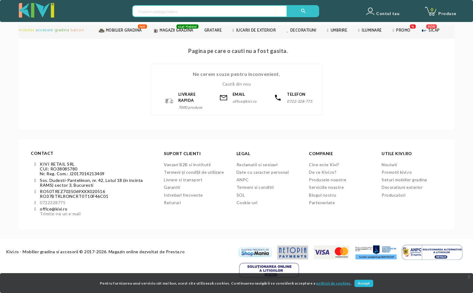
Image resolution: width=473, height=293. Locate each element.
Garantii (172, 187)
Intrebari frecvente (183, 195)
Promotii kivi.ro (397, 172)
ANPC (243, 179)
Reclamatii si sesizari (257, 164)
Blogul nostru (322, 195)
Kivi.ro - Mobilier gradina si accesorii (42, 251)
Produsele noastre (328, 179)
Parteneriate (322, 202)
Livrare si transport (183, 179)
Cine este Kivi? (324, 164)
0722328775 (52, 202)
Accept (364, 283)
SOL (241, 195)
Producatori (394, 195)
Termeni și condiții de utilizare (194, 172)
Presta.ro (175, 251)
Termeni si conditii (255, 187)
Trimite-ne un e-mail (60, 213)
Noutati (389, 164)
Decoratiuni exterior (402, 187)
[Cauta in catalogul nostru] (210, 11)
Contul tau (387, 13)
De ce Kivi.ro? (322, 172)
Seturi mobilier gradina (404, 179)
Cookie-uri (247, 202)
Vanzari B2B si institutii (187, 164)
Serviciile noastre (326, 187)
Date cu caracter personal (263, 172)
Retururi (172, 202)
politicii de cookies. (334, 283)
